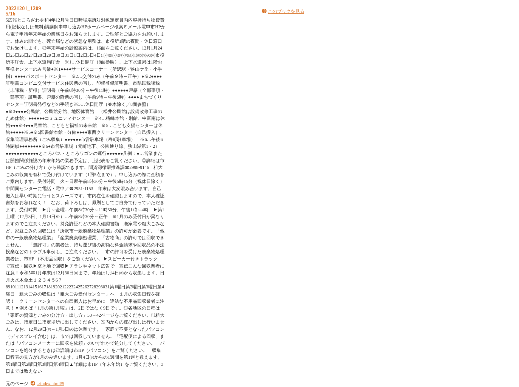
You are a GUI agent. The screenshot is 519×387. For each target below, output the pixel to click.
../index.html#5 (50, 383)
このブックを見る (286, 11)
